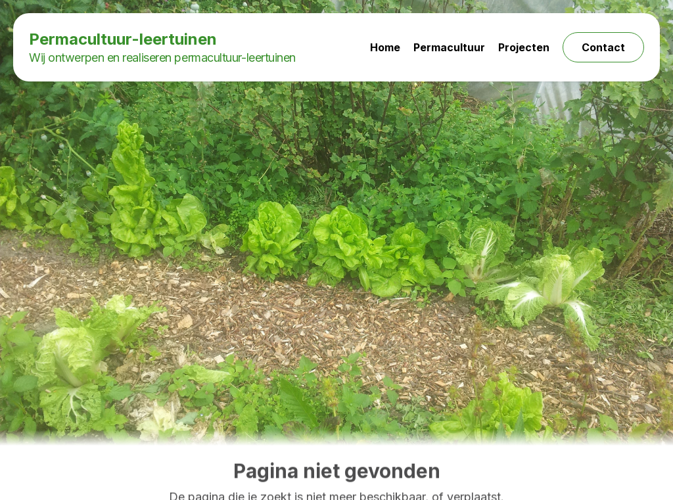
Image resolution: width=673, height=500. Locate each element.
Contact (603, 47)
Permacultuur (449, 47)
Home (385, 47)
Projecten (523, 47)
